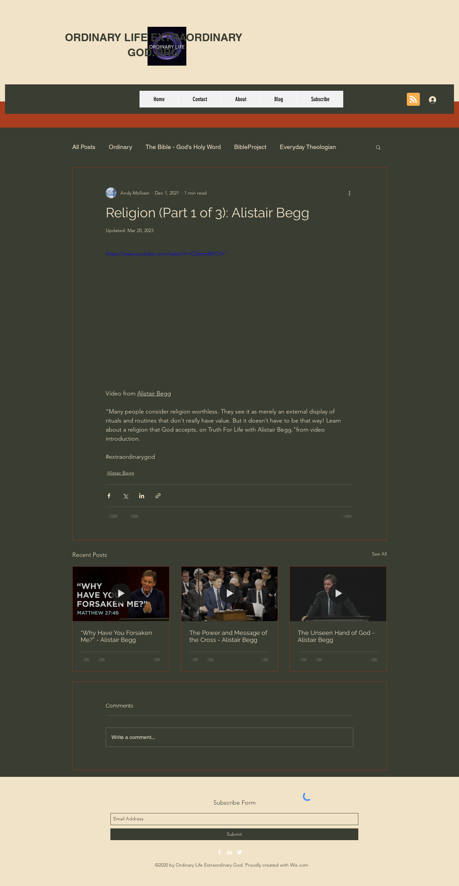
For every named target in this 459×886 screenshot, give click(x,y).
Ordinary (120, 146)
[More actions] (349, 193)
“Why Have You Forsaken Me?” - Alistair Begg (116, 636)
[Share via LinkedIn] (142, 496)
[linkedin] (229, 852)
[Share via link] (158, 496)
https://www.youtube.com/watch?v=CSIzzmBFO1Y (165, 253)
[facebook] (219, 852)
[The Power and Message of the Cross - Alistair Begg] (229, 594)
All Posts (83, 146)
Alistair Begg (120, 473)
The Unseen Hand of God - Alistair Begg (336, 636)
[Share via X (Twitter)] (125, 496)
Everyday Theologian (308, 146)
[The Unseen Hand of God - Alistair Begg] (338, 594)
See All (379, 554)
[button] (378, 147)
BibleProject (250, 146)
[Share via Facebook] (109, 496)
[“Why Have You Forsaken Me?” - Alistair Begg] (121, 594)
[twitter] (239, 852)
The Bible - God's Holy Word (183, 146)
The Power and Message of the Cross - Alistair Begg (228, 636)
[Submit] (234, 834)
